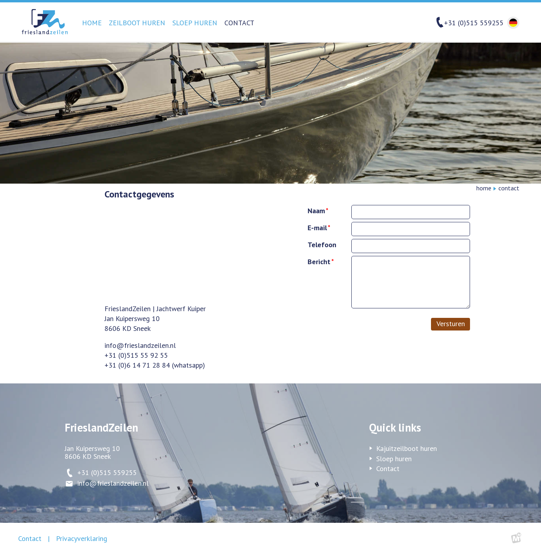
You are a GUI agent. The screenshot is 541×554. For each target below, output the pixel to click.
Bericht (319, 261)
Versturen (451, 323)
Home (92, 22)
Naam (316, 210)
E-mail (317, 227)
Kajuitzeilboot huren (406, 449)
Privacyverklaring (81, 538)
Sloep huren (194, 22)
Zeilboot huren (137, 22)
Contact (239, 22)
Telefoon (322, 244)
